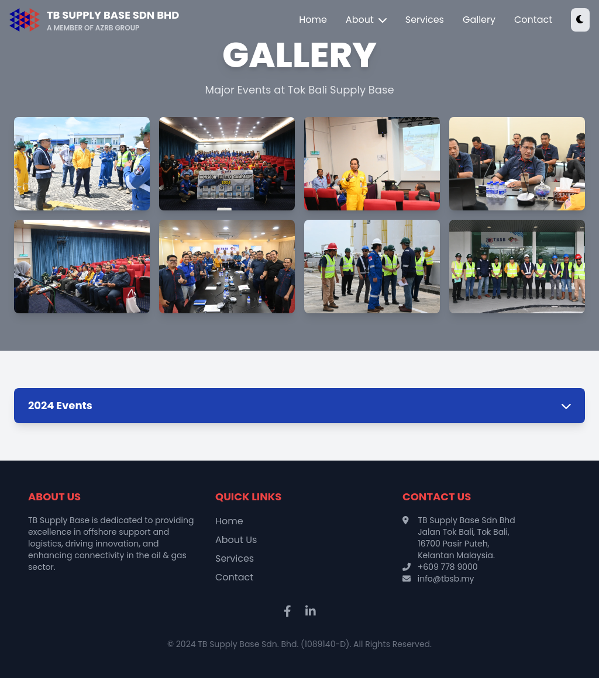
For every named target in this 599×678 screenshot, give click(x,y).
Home (313, 19)
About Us (236, 539)
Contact (533, 19)
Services (424, 19)
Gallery (479, 19)
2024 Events (299, 405)
